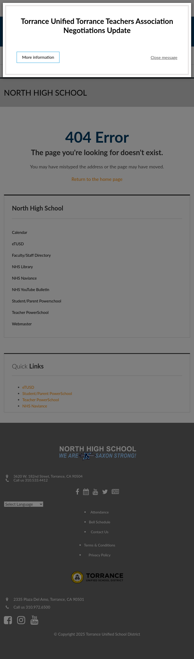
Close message (164, 57)
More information (38, 57)
